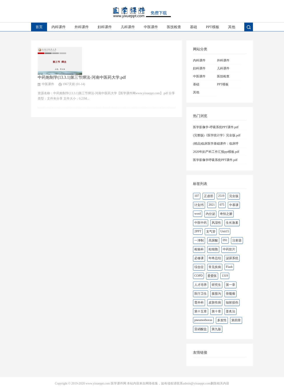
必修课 (199, 258)
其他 (231, 27)
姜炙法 (230, 311)
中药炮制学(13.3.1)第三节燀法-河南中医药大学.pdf (82, 77)
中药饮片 (229, 249)
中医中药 (200, 222)
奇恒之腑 (226, 214)
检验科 (199, 249)
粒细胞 (213, 249)
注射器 (237, 240)
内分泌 (210, 214)
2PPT (197, 231)
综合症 (199, 267)
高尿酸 (213, 240)
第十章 (216, 311)
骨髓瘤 (230, 293)
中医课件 (151, 27)
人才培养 (200, 284)
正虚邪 (208, 196)
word (197, 213)
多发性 (222, 320)
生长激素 (232, 222)
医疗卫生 (200, 293)
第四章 (236, 320)
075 (222, 204)
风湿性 (216, 222)
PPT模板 (212, 27)
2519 (221, 196)
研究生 (216, 284)
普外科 (199, 302)
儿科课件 (128, 27)
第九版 (216, 329)
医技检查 (174, 27)
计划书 (199, 205)
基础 (193, 27)
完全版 (234, 196)
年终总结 (215, 258)
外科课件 (82, 27)
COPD (198, 275)
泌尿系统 (232, 258)
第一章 (230, 284)
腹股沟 (216, 293)
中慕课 (234, 205)
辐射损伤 (232, 302)
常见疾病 (215, 267)
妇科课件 (105, 27)
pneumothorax (203, 320)
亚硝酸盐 (200, 329)
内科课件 (58, 27)
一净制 (199, 240)
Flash (229, 266)
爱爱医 (212, 276)
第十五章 (200, 311)
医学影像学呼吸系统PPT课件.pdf (215, 160)
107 (196, 196)
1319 (225, 275)
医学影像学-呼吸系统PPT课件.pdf (216, 127)
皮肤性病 (215, 302)
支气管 (210, 231)
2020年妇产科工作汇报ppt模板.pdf (216, 151)
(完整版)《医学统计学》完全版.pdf (217, 135)
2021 (212, 204)
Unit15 (224, 231)
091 (225, 240)
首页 (39, 27)
